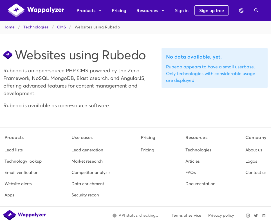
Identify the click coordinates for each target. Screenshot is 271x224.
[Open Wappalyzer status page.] (135, 215)
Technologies (35, 27)
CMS (61, 27)
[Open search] (256, 10)
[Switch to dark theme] (241, 10)
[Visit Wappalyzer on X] (256, 215)
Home (9, 27)
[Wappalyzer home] (36, 10)
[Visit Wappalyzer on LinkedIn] (264, 215)
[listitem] (23, 150)
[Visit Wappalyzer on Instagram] (248, 215)
